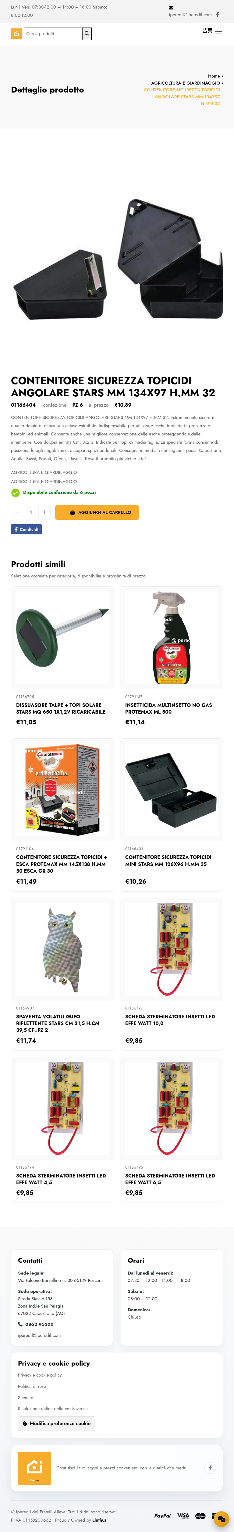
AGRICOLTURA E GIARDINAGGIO (185, 83)
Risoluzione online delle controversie (53, 1408)
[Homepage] (16, 33)
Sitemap (26, 1397)
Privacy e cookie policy (40, 1375)
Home (214, 76)
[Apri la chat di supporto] (221, 1519)
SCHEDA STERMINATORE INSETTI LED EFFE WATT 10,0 (170, 1020)
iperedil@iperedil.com (190, 14)
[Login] (205, 30)
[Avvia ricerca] (87, 33)
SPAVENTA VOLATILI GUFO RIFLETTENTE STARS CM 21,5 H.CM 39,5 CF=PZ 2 (57, 1023)
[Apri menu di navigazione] (218, 33)
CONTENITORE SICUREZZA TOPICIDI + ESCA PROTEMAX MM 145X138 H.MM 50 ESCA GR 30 (61, 864)
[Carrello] (210, 30)
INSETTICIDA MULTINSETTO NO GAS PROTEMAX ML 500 (168, 708)
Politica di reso (32, 1386)
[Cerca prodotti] (53, 33)
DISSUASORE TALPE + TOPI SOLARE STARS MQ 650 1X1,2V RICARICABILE (60, 708)
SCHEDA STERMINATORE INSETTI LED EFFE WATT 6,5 (170, 1179)
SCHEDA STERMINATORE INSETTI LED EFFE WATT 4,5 (61, 1179)
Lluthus (99, 1519)
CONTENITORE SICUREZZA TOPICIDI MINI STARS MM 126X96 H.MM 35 (168, 861)
